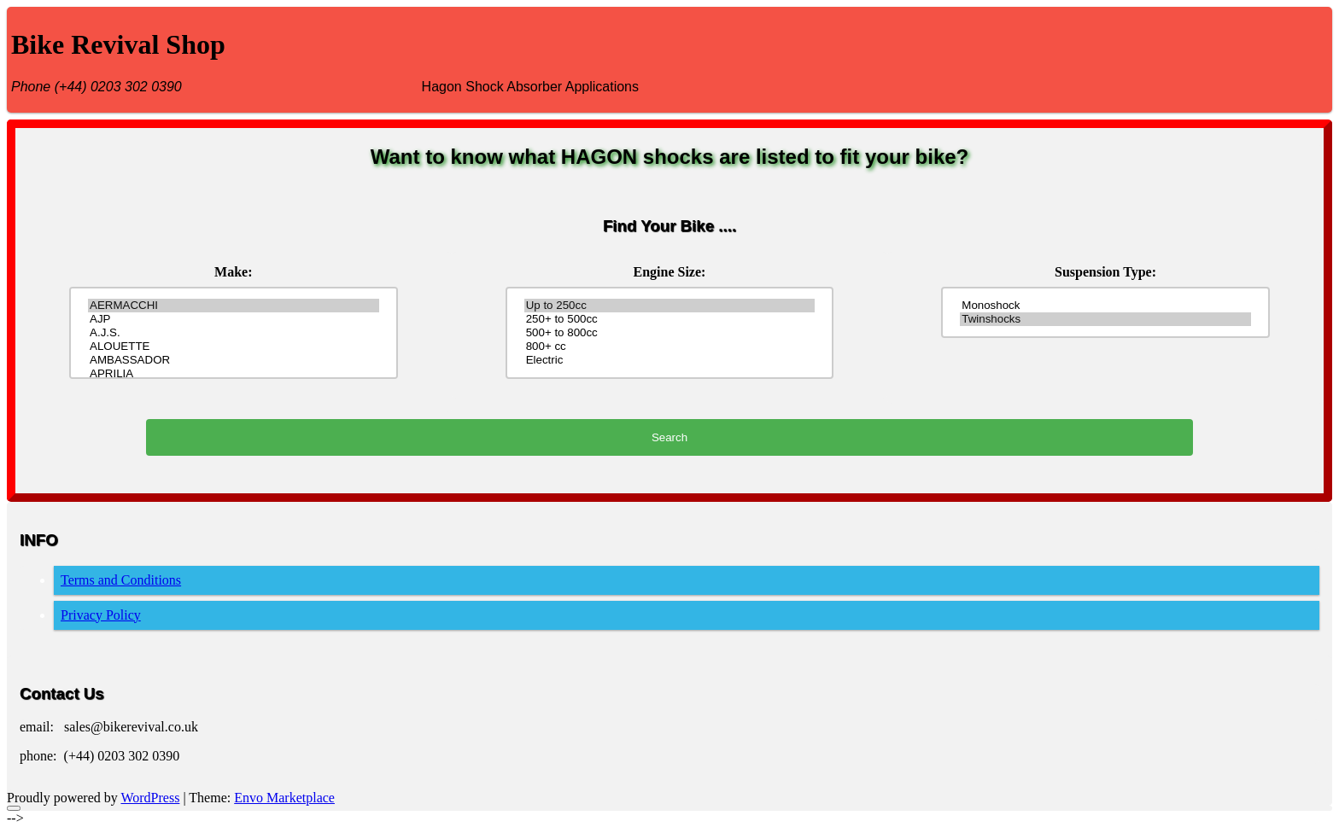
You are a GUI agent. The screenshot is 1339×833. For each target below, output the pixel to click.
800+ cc (669, 346)
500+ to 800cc (669, 333)
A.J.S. (233, 333)
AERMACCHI (233, 305)
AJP (233, 319)
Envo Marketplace (284, 797)
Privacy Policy (101, 615)
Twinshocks (1105, 319)
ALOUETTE (233, 346)
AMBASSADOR (233, 360)
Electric (669, 360)
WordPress (149, 797)
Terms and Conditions (121, 580)
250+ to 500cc (669, 319)
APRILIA (233, 374)
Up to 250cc (669, 305)
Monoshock (1105, 305)
